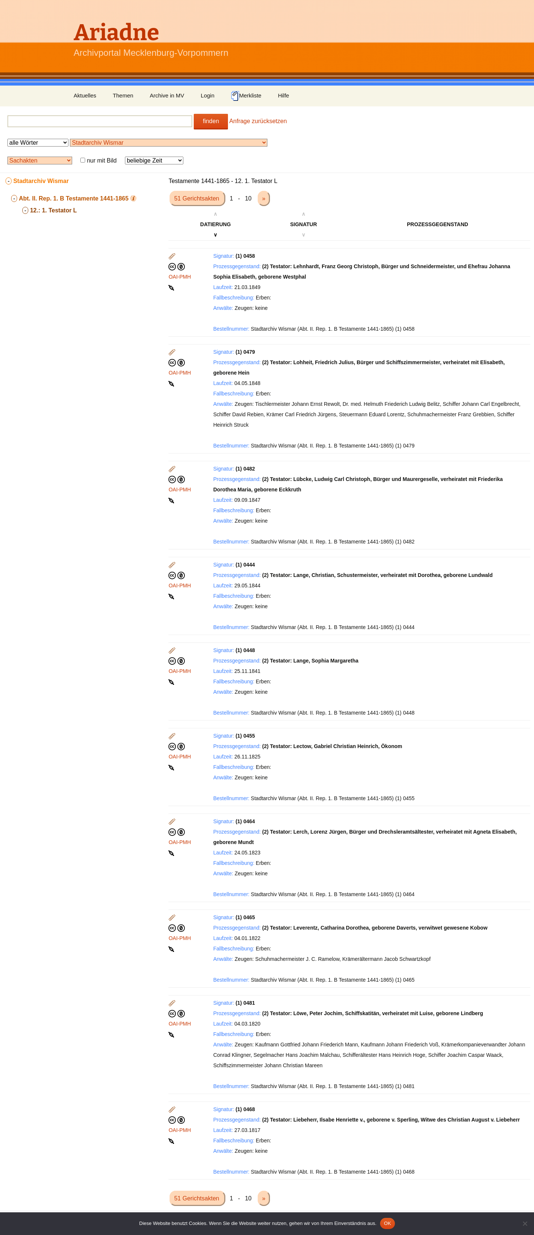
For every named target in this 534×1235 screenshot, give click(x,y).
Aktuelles (85, 95)
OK (387, 1223)
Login (208, 95)
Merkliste (246, 96)
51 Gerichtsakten (197, 198)
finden (211, 121)
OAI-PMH (179, 277)
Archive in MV (167, 95)
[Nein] (524, 1223)
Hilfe (283, 95)
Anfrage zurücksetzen (258, 121)
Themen (123, 95)
